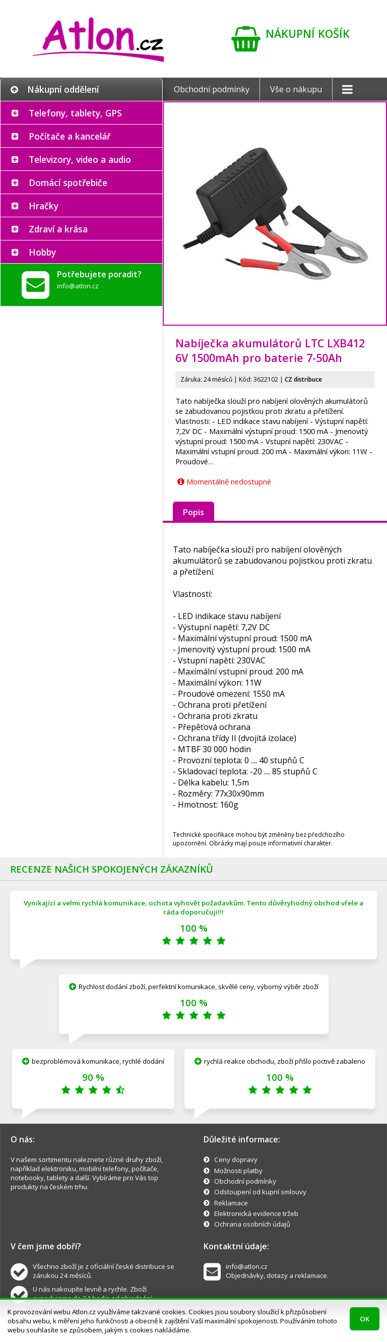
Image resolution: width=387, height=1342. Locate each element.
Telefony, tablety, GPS (75, 113)
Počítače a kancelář (69, 136)
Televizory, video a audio (80, 159)
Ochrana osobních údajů (252, 1224)
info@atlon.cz (78, 285)
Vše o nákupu (296, 89)
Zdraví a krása (58, 229)
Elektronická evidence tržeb (256, 1213)
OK (364, 1318)
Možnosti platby (238, 1170)
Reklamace (231, 1202)
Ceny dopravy (235, 1159)
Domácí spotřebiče (68, 182)
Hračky (43, 206)
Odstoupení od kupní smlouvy (260, 1191)
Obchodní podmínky (211, 89)
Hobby (42, 252)
